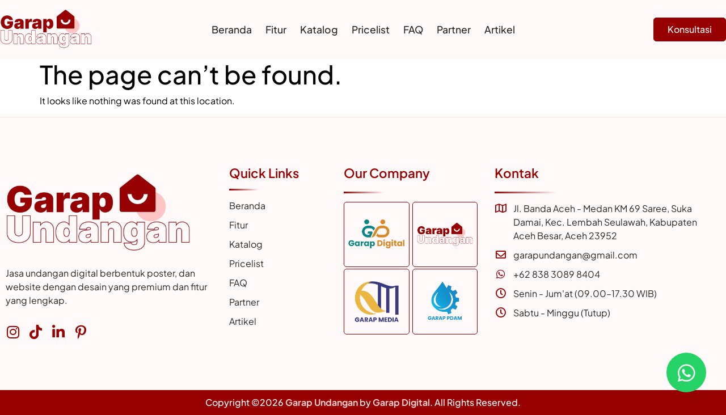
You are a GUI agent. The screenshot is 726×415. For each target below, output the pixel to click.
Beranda (232, 29)
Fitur (275, 29)
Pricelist (371, 29)
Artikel (499, 29)
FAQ (413, 29)
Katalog (319, 29)
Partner (454, 29)
